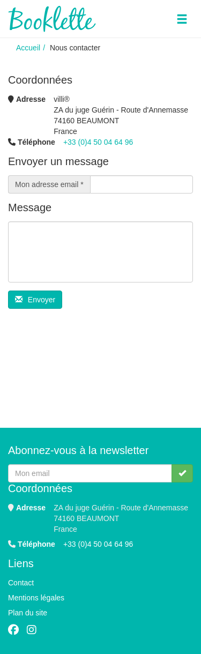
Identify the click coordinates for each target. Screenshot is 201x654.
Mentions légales (36, 597)
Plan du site (27, 612)
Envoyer (35, 299)
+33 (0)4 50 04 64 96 (98, 142)
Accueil (28, 47)
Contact (21, 582)
